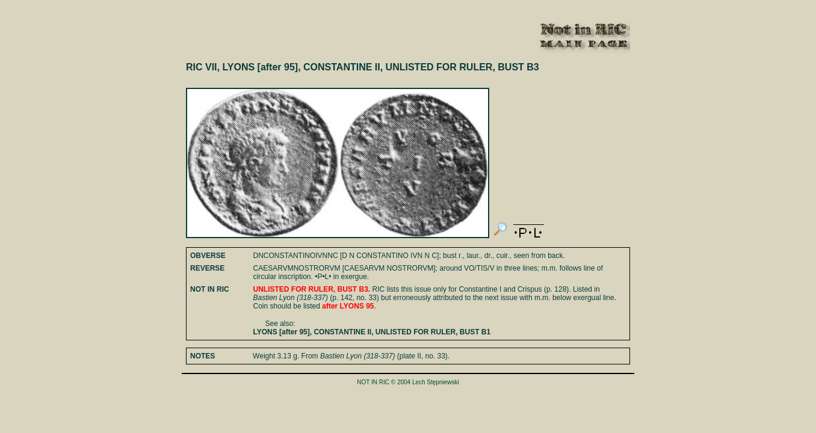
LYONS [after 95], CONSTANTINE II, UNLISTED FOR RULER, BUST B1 (372, 332)
